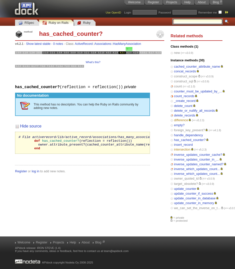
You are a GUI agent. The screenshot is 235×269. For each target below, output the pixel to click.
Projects (171, 2)
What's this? (93, 62)
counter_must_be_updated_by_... (198, 91)
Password (165, 12)
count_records (184, 96)
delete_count (183, 106)
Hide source (30, 126)
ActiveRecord (84, 44)
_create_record (185, 101)
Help (187, 2)
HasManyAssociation (127, 44)
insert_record (183, 145)
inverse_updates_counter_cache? (198, 155)
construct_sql (183, 81)
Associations (102, 44)
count (178, 86)
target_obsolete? (186, 184)
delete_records (184, 115)
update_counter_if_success (193, 193)
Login (127, 12)
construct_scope (185, 76)
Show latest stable (38, 44)
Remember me (207, 12)
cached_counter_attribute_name (197, 66)
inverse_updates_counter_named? (198, 164)
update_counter (185, 189)
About (201, 2)
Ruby (84, 23)
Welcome (134, 2)
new (177, 53)
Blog (216, 2)
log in (35, 174)
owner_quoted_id (186, 178)
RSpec (26, 23)
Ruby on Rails (55, 23)
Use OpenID (113, 12)
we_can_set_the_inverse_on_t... (197, 208)
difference (181, 120)
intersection (182, 149)
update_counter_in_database (195, 198)
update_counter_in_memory (194, 203)
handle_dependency (188, 135)
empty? (179, 125)
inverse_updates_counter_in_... (196, 159)
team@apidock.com (116, 250)
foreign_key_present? (189, 130)
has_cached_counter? (190, 140)
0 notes (58, 44)
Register (153, 2)
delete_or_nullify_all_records (194, 110)
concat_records (185, 71)
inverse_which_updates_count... (197, 169)
